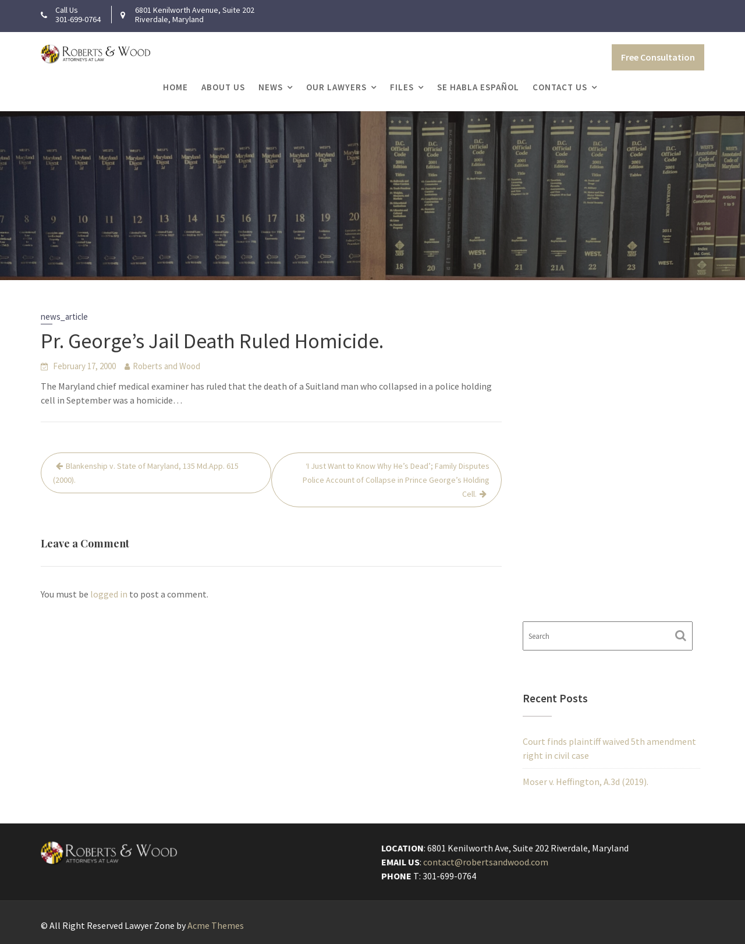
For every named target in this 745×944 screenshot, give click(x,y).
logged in (108, 594)
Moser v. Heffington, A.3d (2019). (585, 781)
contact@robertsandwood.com (486, 862)
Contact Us (560, 87)
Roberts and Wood (166, 366)
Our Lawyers (336, 87)
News (270, 87)
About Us (223, 87)
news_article (64, 316)
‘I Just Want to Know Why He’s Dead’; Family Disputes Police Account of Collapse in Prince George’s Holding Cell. (396, 480)
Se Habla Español (478, 87)
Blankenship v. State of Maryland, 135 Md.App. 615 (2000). (146, 473)
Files (402, 87)
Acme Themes (215, 925)
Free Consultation (658, 57)
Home (175, 87)
